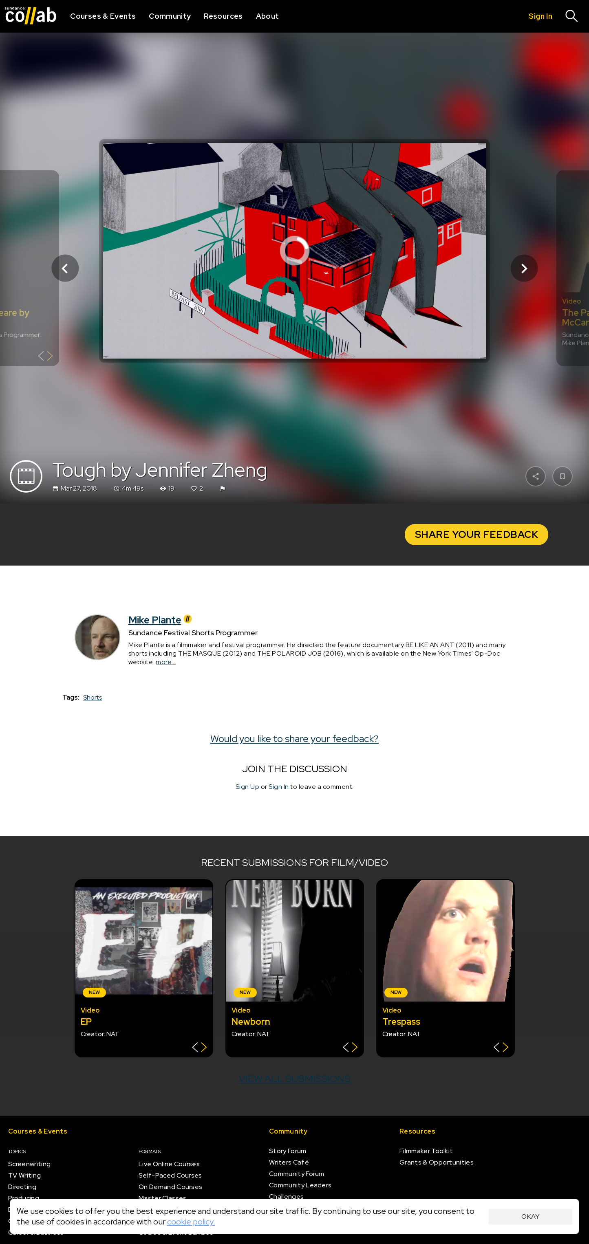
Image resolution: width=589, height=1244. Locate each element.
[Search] (571, 16)
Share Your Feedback (476, 534)
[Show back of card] (45, 357)
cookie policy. (191, 1221)
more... (166, 662)
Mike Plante (161, 620)
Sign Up (248, 786)
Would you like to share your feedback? (294, 738)
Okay (530, 1216)
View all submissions (294, 1078)
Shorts (92, 697)
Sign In (279, 786)
